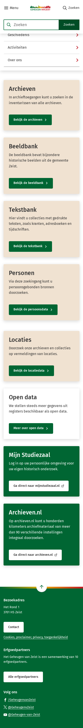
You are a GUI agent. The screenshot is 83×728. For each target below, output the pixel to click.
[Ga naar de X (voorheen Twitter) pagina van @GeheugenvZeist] (19, 707)
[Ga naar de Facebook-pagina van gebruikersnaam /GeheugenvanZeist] (20, 699)
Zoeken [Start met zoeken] (69, 25)
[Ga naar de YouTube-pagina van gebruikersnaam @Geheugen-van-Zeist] (22, 714)
